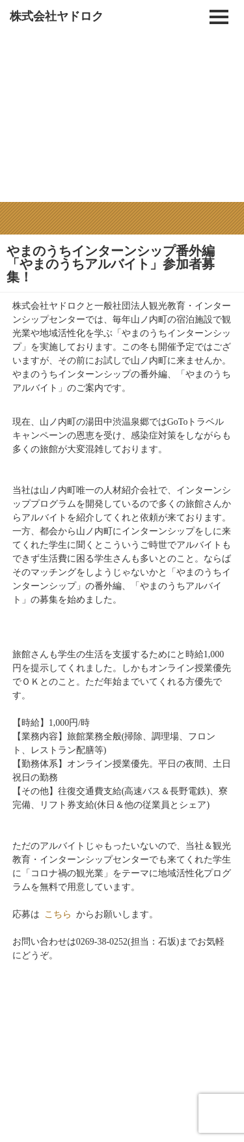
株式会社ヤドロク (56, 16)
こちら (58, 905)
